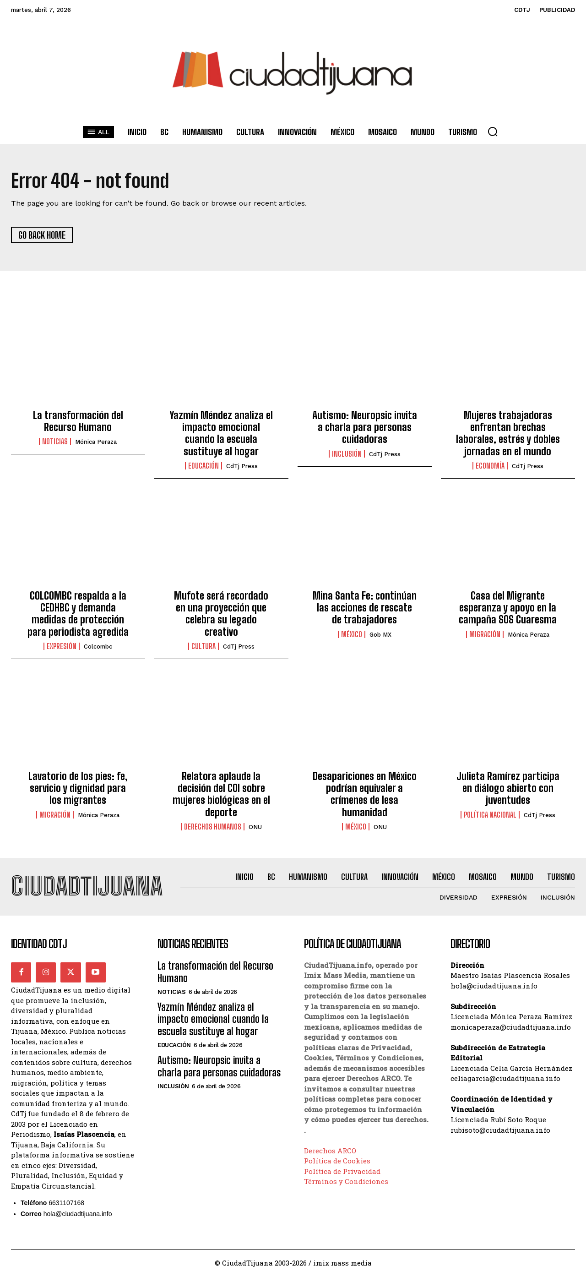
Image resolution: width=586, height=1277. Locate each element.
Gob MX (380, 635)
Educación (203, 466)
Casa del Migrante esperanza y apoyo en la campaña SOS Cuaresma (508, 607)
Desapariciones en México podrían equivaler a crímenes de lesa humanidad (365, 794)
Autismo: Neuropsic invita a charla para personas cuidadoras (364, 427)
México (351, 634)
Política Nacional (490, 815)
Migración (484, 634)
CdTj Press (242, 466)
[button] (493, 131)
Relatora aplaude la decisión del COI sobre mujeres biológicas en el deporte (221, 794)
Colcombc (98, 647)
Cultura (203, 646)
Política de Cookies (337, 1161)
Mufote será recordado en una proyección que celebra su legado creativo (221, 613)
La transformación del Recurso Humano (78, 421)
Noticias (55, 442)
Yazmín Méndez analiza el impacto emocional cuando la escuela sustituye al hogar (221, 433)
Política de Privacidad (342, 1172)
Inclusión (347, 454)
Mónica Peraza (96, 442)
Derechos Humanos (212, 827)
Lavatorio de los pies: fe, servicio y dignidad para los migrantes (78, 788)
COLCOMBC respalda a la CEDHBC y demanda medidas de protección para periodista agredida (78, 613)
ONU (255, 827)
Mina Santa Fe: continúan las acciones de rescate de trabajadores (365, 607)
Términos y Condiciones (346, 1182)
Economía (490, 466)
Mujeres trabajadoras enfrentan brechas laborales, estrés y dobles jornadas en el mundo (508, 433)
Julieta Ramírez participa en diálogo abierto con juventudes (507, 788)
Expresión (61, 646)
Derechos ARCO (330, 1151)
